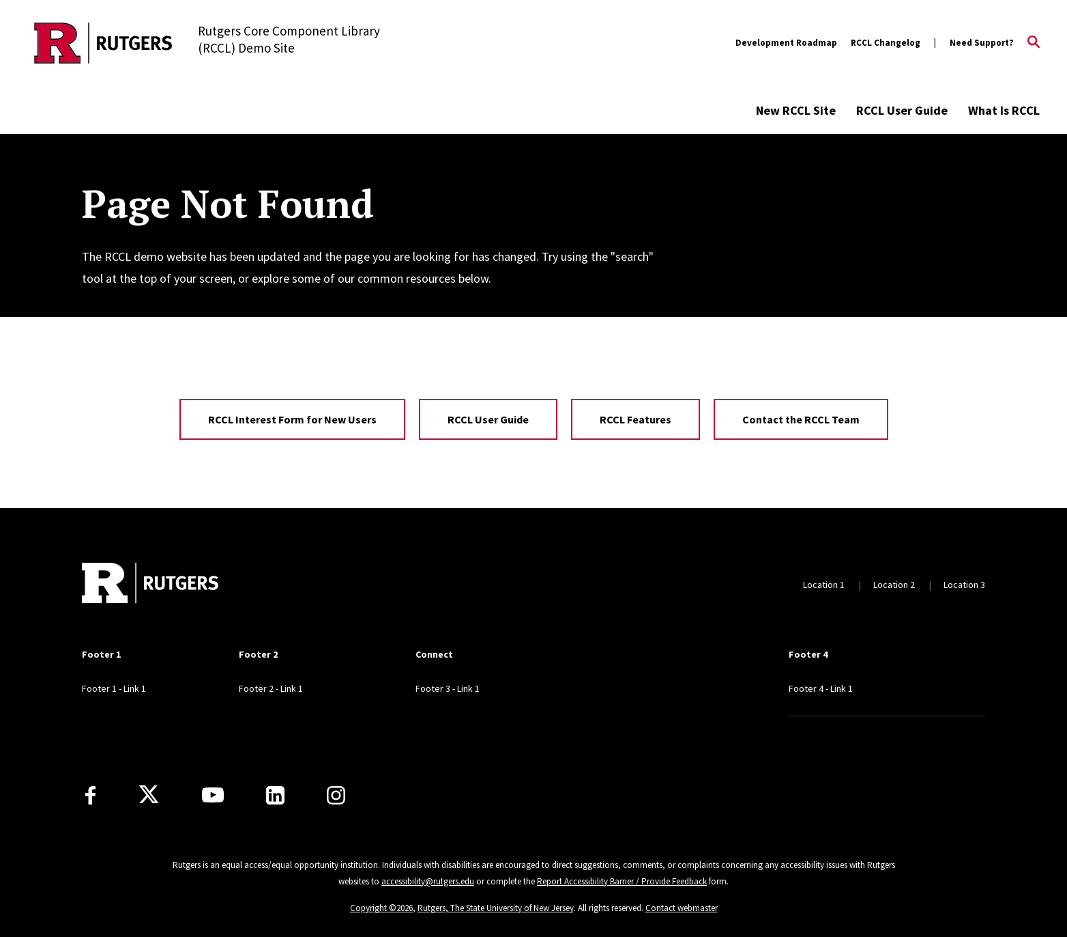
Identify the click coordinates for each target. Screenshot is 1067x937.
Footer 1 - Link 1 (114, 688)
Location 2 (894, 584)
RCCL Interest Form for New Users (292, 419)
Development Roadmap (786, 42)
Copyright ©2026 (381, 908)
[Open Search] (1033, 43)
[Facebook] (90, 795)
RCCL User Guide (902, 110)
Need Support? (982, 42)
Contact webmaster (681, 908)
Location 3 (964, 584)
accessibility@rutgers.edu (427, 881)
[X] (149, 795)
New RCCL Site (796, 110)
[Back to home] (150, 584)
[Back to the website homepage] (103, 43)
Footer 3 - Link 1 (447, 688)
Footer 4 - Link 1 (821, 688)
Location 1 (824, 584)
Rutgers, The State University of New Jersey (496, 908)
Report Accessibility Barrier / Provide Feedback (622, 881)
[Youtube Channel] (213, 794)
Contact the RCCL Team (801, 419)
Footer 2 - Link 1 (271, 688)
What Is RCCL (1004, 110)
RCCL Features (635, 419)
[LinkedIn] (275, 795)
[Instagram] (336, 795)
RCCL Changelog (885, 42)
